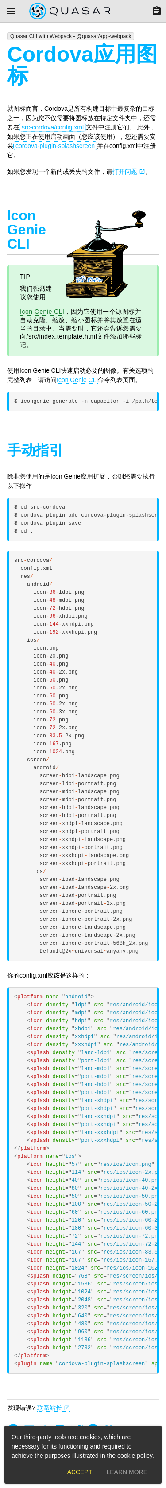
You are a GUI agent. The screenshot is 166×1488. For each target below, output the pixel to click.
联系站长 (53, 1407)
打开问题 (128, 171)
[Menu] (11, 11)
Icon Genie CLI (42, 311)
